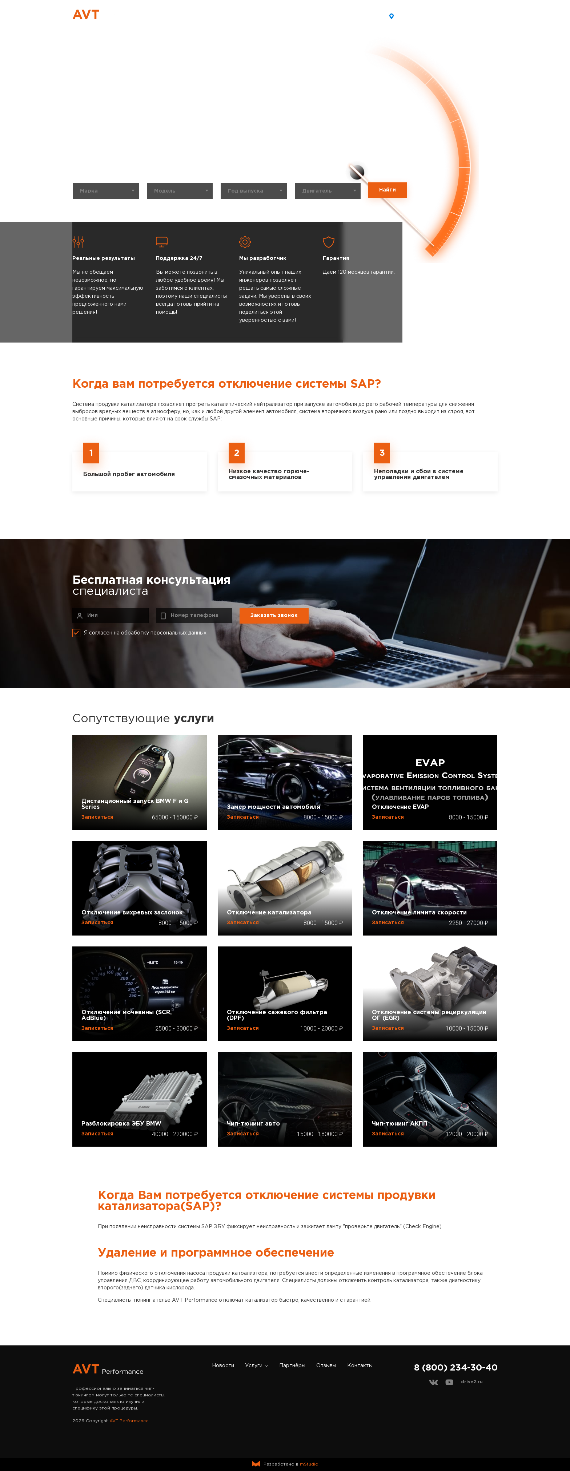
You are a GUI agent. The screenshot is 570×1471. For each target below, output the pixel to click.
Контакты (354, 16)
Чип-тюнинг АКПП (400, 1124)
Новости (202, 16)
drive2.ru (472, 1382)
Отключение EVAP (400, 807)
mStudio (309, 1464)
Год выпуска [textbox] (245, 191)
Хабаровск (408, 15)
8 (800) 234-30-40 (469, 16)
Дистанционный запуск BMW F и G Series (134, 804)
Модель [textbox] (165, 191)
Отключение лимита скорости (419, 913)
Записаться (97, 817)
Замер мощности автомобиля (273, 807)
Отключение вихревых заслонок (132, 913)
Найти (387, 190)
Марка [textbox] (89, 191)
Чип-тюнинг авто (253, 1124)
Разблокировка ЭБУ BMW (121, 1124)
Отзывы (317, 16)
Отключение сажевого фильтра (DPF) (277, 1015)
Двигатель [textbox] (317, 191)
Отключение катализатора (269, 913)
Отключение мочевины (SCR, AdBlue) (126, 1015)
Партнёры (279, 16)
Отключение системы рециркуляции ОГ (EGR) (429, 1015)
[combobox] (105, 190)
